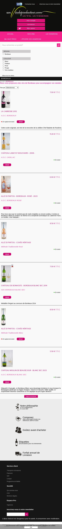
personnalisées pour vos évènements (30, 442)
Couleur (7, 59)
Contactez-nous (30, 4)
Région (6, 51)
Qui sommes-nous (12, 490)
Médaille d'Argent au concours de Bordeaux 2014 (19, 303)
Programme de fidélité (13, 481)
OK (31, 527)
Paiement (10, 473)
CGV (8, 493)
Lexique (9, 479)
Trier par (2, 87)
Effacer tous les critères (8, 75)
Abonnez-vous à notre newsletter (49, 4)
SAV (8, 476)
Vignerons (10, 505)
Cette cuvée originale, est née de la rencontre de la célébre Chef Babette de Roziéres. (31, 128)
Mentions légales (12, 496)
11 (55, 134)
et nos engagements (29, 407)
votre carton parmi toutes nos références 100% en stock (35, 418)
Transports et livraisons (14, 470)
